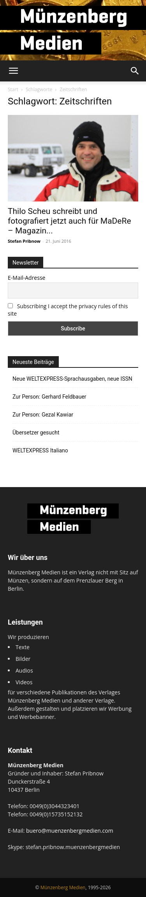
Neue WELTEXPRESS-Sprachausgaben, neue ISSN (72, 379)
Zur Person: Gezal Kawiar (42, 414)
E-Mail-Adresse (26, 277)
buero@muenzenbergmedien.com (69, 830)
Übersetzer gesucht (36, 432)
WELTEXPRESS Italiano (40, 450)
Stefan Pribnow (24, 241)
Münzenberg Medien (63, 887)
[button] (13, 70)
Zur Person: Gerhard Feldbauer (49, 397)
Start (13, 89)
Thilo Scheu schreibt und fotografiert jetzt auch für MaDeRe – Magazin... (69, 221)
